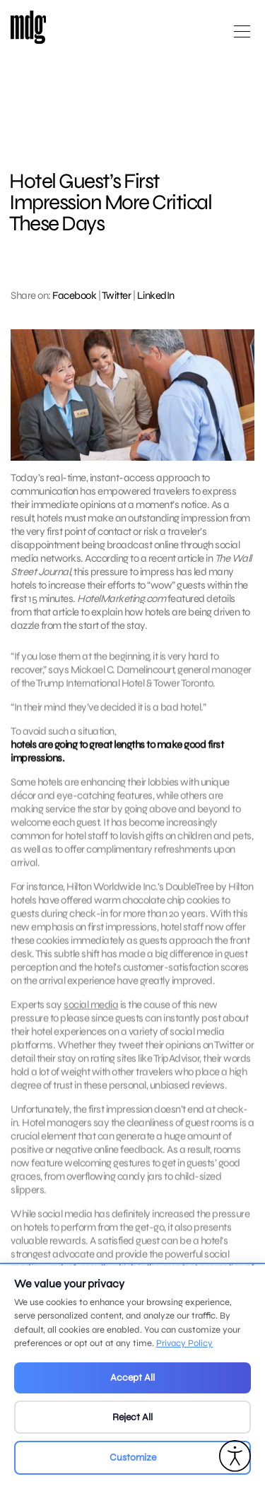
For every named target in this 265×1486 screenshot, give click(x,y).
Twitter (116, 295)
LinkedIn (156, 295)
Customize (133, 1457)
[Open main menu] (242, 37)
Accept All (132, 1378)
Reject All (132, 1417)
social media (91, 1015)
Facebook (74, 295)
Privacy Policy (184, 1343)
